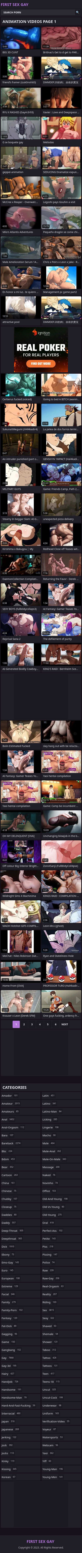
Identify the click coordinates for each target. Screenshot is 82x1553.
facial (8, 1294)
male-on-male (54, 1159)
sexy (48, 1318)
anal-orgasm (13, 1127)
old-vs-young (53, 1206)
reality (50, 1294)
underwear (52, 1405)
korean (9, 1477)
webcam (50, 1445)
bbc (7, 1151)
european (11, 1278)
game (9, 1342)
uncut (49, 1389)
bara (8, 1135)
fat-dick (9, 1326)
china (9, 1183)
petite (49, 1238)
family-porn (13, 1310)
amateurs (10, 1111)
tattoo (49, 1357)
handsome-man (15, 1397)
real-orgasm (53, 1286)
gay (8, 1357)
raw (48, 1270)
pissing (50, 1254)
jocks (8, 1453)
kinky (8, 1461)
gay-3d (9, 1365)
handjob (10, 1381)
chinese (9, 1191)
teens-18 (51, 1381)
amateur (11, 1103)
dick (8, 1246)
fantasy (10, 1318)
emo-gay (11, 1262)
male (48, 1143)
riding (49, 1302)
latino (49, 1103)
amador (10, 1095)
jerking (9, 1437)
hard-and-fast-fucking (19, 1405)
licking (50, 1119)
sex (48, 1310)
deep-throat (13, 1230)
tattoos (50, 1365)
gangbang (12, 1350)
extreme (10, 1286)
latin (48, 1095)
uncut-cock (53, 1397)
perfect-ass (52, 1230)
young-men (53, 1477)
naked (49, 1175)
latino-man (52, 1111)
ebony (8, 1254)
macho (49, 1135)
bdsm (9, 1159)
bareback (11, 1143)
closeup (9, 1206)
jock (7, 1445)
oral (48, 1222)
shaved (49, 1326)
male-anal (52, 1151)
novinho (50, 1183)
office (49, 1191)
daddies (9, 1214)
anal (8, 1119)
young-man (53, 1469)
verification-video (56, 1421)
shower (50, 1342)
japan (8, 1421)
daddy (9, 1222)
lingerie (51, 1127)
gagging (10, 1334)
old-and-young (55, 1199)
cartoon (10, 1175)
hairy (8, 1373)
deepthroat (12, 1238)
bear (8, 1167)
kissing (9, 1469)
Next (65, 1024)
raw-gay (51, 1278)
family (9, 1302)
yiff (47, 1461)
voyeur (49, 1429)
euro (8, 1270)
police (48, 1262)
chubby (10, 1199)
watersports (52, 1437)
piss (48, 1246)
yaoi (48, 1453)
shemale (50, 1334)
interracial (11, 1413)
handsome (12, 1389)
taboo (49, 1350)
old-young (52, 1214)
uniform (51, 1413)
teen (48, 1373)
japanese (11, 1429)
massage (51, 1167)
